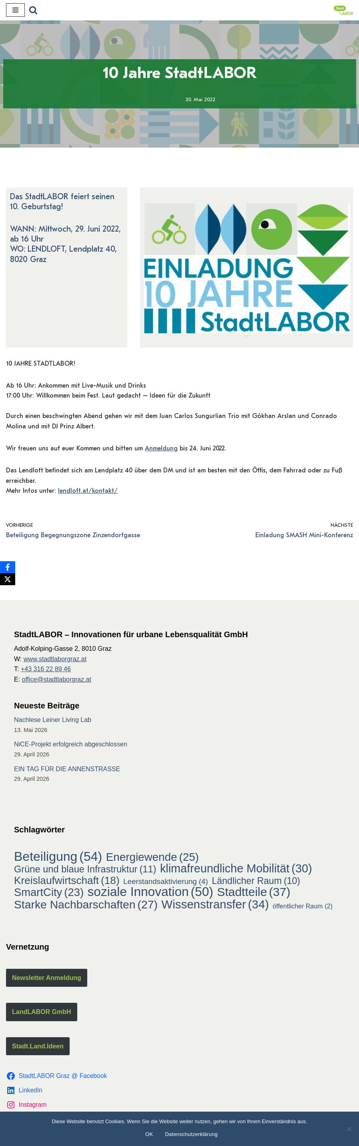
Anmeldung (161, 449)
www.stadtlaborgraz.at (55, 660)
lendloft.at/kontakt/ (88, 492)
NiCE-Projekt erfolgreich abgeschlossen (70, 746)
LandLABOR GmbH (41, 1013)
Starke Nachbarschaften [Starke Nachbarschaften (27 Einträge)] (86, 906)
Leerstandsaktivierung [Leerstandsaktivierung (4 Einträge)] (165, 883)
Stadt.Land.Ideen (38, 1047)
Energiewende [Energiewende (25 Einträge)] (152, 859)
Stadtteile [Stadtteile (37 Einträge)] (253, 894)
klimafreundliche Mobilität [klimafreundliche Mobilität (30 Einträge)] (236, 871)
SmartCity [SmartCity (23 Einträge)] (49, 894)
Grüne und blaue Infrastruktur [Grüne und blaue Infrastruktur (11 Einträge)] (85, 871)
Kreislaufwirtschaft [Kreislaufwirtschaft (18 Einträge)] (67, 882)
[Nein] (349, 1129)
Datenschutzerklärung (191, 1134)
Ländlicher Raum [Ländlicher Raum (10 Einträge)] (256, 883)
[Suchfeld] (33, 10)
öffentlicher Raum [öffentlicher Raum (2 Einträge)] (303, 908)
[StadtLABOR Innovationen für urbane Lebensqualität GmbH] (343, 10)
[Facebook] (7, 567)
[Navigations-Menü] (15, 10)
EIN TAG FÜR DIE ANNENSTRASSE (67, 770)
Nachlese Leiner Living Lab (52, 721)
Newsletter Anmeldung (46, 979)
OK (149, 1134)
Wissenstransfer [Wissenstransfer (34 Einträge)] (215, 906)
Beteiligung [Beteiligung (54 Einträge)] (58, 858)
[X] (7, 579)
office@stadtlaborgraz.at (56, 681)
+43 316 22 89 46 (46, 671)
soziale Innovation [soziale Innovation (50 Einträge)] (150, 894)
